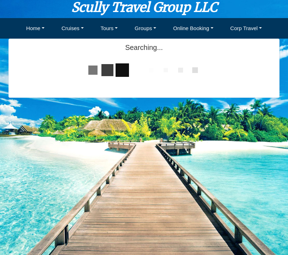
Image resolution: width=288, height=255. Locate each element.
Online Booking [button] (191, 28)
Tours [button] (107, 28)
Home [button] (33, 28)
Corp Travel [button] (244, 28)
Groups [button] (143, 28)
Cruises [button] (70, 28)
